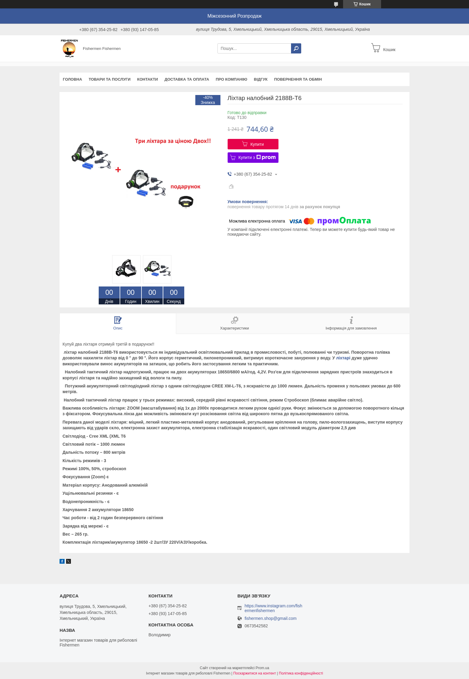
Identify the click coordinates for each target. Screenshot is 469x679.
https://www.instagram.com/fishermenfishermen (273, 608)
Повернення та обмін (298, 79)
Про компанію (231, 79)
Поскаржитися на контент (254, 673)
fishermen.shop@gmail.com (271, 618)
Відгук (261, 79)
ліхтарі (343, 357)
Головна (72, 79)
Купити (257, 144)
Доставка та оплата (187, 79)
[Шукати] (296, 48)
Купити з (257, 157)
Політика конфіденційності (301, 673)
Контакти (147, 79)
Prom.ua (262, 668)
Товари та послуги (109, 79)
